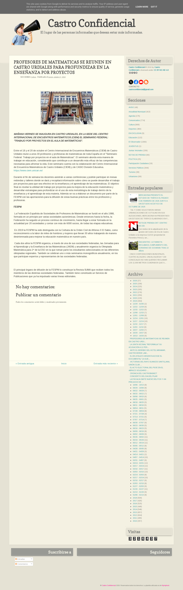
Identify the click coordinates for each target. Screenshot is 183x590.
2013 (135, 512)
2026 (135, 281)
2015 (135, 506)
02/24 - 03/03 (138, 475)
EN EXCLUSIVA (135, 133)
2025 (135, 284)
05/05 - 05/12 (138, 446)
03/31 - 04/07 (138, 460)
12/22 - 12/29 (138, 307)
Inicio (64, 363)
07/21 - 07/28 (138, 414)
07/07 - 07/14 (138, 420)
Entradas (20, 559)
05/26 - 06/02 (138, 437)
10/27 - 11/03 (138, 330)
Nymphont (165, 585)
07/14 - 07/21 (138, 417)
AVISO (131, 107)
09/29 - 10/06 (138, 388)
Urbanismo (133, 176)
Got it (154, 7)
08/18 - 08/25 (138, 402)
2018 (135, 498)
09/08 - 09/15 (138, 396)
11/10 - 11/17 (138, 324)
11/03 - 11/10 (138, 327)
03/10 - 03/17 (138, 469)
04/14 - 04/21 (138, 454)
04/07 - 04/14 (138, 457)
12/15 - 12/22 (138, 310)
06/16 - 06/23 (138, 428)
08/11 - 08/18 (138, 405)
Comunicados (134, 120)
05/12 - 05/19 (138, 443)
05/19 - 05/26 (138, 440)
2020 (135, 298)
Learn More (142, 7)
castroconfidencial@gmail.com (141, 89)
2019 (135, 301)
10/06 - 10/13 (138, 385)
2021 (135, 295)
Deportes (132, 129)
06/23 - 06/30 (138, 425)
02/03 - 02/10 (138, 483)
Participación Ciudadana (139, 163)
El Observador (135, 142)
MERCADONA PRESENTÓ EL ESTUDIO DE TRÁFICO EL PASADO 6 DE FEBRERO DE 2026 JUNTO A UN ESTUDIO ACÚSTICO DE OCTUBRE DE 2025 (149, 201)
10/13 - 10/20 (138, 336)
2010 (135, 521)
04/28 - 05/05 (138, 449)
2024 (135, 286)
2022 (135, 292)
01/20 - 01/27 (138, 489)
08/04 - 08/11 (138, 408)
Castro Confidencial (91, 23)
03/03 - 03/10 (138, 472)
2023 (135, 289)
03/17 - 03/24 (138, 466)
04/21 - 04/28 (138, 451)
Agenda (132, 116)
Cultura (33, 77)
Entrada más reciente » (106, 363)
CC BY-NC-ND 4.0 (161, 70)
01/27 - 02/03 (138, 486)
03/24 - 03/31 (138, 463)
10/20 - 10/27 (138, 333)
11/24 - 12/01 (138, 318)
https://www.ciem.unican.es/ (28, 170)
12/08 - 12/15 (138, 313)
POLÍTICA (133, 159)
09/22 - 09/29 (138, 391)
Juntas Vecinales (136, 150)
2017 (135, 501)
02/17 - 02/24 (138, 477)
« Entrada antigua (25, 363)
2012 (135, 515)
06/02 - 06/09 (138, 434)
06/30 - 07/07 (138, 423)
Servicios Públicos (136, 168)
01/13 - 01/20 (138, 492)
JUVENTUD (133, 146)
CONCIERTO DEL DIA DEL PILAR (143, 376)
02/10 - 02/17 (138, 480)
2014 (135, 509)
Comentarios (21, 564)
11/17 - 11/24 (138, 321)
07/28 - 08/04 (138, 411)
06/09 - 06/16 (138, 431)
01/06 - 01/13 (138, 495)
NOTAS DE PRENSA (137, 155)
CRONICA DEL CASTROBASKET (143, 373)
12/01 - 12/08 (138, 315)
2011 (135, 518)
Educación (133, 138)
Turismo (132, 172)
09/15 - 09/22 (138, 394)
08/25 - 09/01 (138, 399)
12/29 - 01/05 (138, 304)
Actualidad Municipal (137, 112)
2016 (135, 503)
